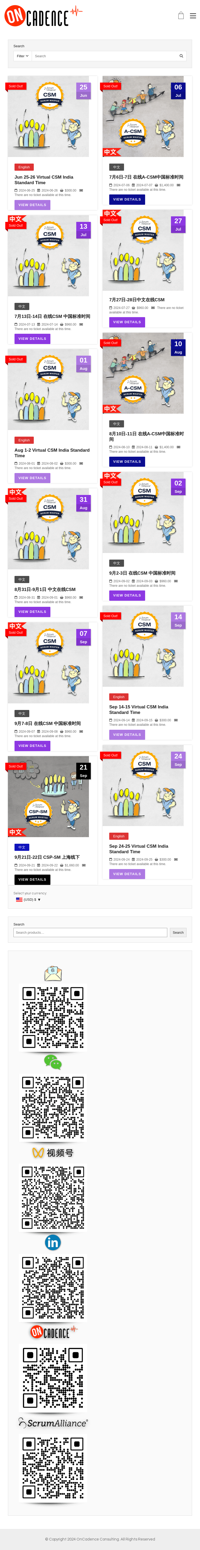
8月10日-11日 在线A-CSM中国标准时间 (146, 436)
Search (18, 924)
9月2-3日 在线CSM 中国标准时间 (142, 573)
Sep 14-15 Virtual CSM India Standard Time (138, 709)
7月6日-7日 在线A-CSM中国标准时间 (146, 177)
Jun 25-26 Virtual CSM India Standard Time (44, 180)
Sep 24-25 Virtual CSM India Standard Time (138, 849)
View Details (32, 205)
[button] (193, 16)
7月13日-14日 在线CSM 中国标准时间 (52, 316)
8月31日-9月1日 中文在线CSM (45, 589)
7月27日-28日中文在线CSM (137, 299)
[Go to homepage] (43, 16)
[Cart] (181, 16)
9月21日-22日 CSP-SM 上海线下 (47, 857)
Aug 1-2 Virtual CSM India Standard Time (52, 453)
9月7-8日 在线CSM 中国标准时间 (48, 723)
